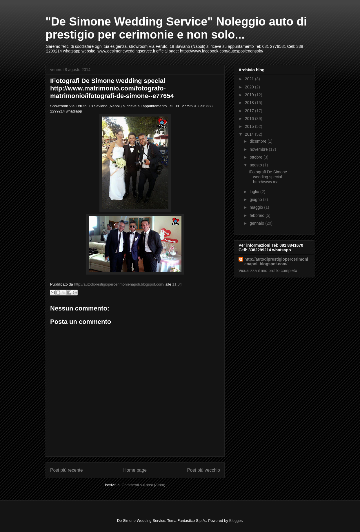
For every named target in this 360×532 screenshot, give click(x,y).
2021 (250, 79)
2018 (250, 102)
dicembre (258, 141)
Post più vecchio (203, 470)
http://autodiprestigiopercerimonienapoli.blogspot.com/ (276, 261)
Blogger (235, 520)
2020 (250, 87)
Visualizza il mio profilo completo (268, 270)
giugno (256, 199)
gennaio (257, 223)
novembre (259, 149)
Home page (135, 470)
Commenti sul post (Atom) (143, 485)
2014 (250, 134)
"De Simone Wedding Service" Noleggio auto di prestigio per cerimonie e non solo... (176, 28)
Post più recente (66, 470)
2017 (250, 110)
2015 (250, 126)
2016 (250, 118)
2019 (250, 94)
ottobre (256, 157)
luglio (255, 191)
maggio (257, 207)
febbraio (257, 215)
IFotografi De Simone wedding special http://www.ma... (268, 177)
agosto (256, 165)
